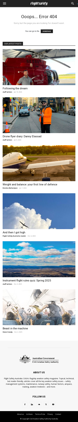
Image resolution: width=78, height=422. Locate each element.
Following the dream (15, 88)
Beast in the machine (15, 328)
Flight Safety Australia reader (14, 236)
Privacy (50, 414)
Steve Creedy (7, 332)
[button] (4, 3)
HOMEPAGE (47, 31)
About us (20, 414)
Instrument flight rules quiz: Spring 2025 (27, 280)
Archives (29, 414)
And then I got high (14, 232)
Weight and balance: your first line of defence (30, 184)
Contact (58, 414)
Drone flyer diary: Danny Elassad (22, 136)
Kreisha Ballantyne (10, 188)
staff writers (7, 92)
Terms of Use (40, 414)
